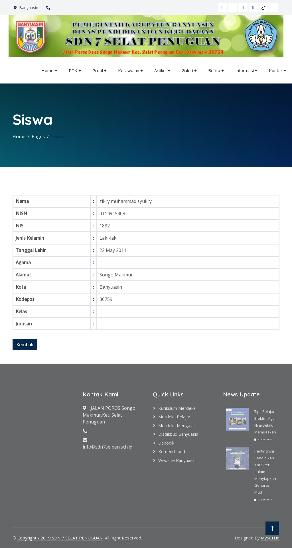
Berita (214, 70)
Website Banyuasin (177, 460)
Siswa (57, 136)
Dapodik (166, 443)
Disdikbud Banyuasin (178, 434)
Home (47, 70)
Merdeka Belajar (174, 416)
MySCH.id (270, 538)
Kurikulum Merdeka (177, 408)
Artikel (160, 70)
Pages (38, 136)
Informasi (244, 70)
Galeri (187, 70)
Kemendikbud (171, 451)
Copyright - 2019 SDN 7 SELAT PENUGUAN (60, 538)
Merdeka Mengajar (176, 425)
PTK (73, 70)
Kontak (276, 70)
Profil (97, 70)
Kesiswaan (128, 70)
